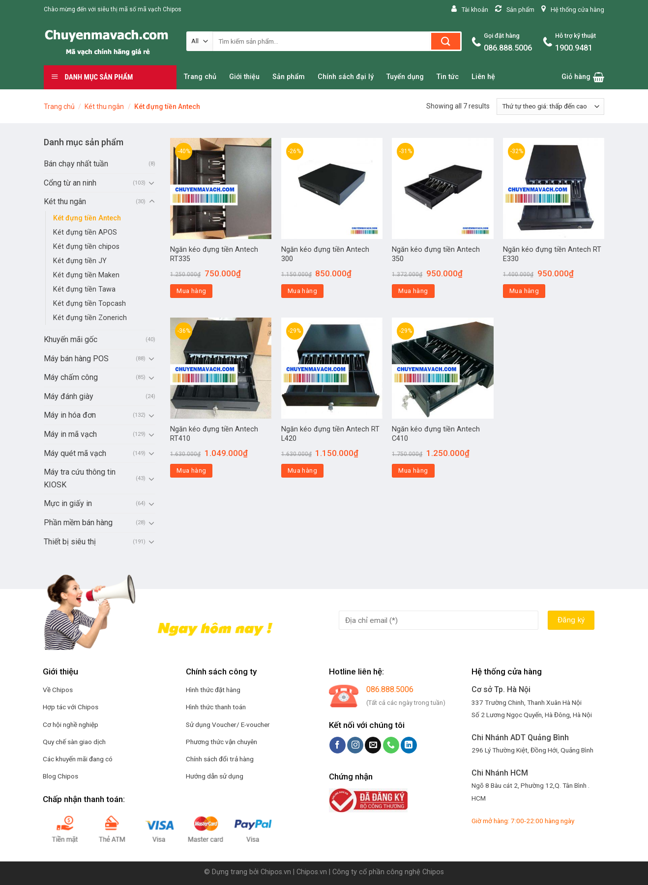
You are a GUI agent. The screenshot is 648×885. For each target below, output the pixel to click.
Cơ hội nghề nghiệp (70, 724)
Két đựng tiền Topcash (89, 303)
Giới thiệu (244, 77)
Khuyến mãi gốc (70, 339)
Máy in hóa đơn (70, 415)
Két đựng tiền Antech (87, 218)
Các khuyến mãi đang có (78, 759)
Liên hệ (483, 77)
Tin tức (448, 77)
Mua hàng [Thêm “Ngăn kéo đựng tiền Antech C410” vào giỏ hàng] (413, 470)
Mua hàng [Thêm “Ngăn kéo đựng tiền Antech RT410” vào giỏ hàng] (191, 470)
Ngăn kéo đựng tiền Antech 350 (436, 254)
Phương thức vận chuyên (221, 742)
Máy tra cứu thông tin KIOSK (80, 478)
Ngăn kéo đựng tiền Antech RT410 (214, 434)
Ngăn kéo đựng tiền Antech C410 (436, 434)
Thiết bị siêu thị (70, 541)
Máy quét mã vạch (75, 453)
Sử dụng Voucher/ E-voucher (228, 724)
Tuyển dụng (405, 77)
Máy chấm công (71, 377)
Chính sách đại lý (346, 77)
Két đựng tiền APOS (85, 232)
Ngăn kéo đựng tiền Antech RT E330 (552, 254)
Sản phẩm (288, 77)
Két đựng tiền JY (80, 261)
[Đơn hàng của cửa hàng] (550, 106)
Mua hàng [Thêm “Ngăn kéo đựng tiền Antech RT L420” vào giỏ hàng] (302, 470)
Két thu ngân (104, 106)
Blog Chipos (60, 776)
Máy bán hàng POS (76, 358)
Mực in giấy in (68, 503)
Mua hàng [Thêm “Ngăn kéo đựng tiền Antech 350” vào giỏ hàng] (413, 291)
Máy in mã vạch (70, 434)
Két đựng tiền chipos (86, 246)
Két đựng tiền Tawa (84, 289)
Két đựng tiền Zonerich (90, 318)
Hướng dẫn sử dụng (214, 776)
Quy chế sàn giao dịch (74, 742)
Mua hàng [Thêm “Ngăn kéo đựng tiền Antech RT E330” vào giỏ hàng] (524, 291)
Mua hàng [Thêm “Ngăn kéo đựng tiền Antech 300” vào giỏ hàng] (302, 291)
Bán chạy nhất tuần (76, 163)
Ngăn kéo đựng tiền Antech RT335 (214, 254)
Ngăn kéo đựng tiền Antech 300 (325, 254)
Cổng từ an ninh (70, 183)
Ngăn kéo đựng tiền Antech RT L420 (330, 434)
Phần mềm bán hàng (78, 522)
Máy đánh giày (68, 396)
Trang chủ (200, 77)
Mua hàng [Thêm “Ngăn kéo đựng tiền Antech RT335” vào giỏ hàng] (191, 291)
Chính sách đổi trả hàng (220, 759)
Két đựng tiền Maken (86, 275)
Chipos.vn (276, 872)
